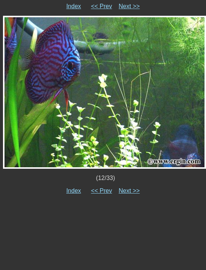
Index (73, 6)
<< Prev (101, 6)
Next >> (129, 6)
